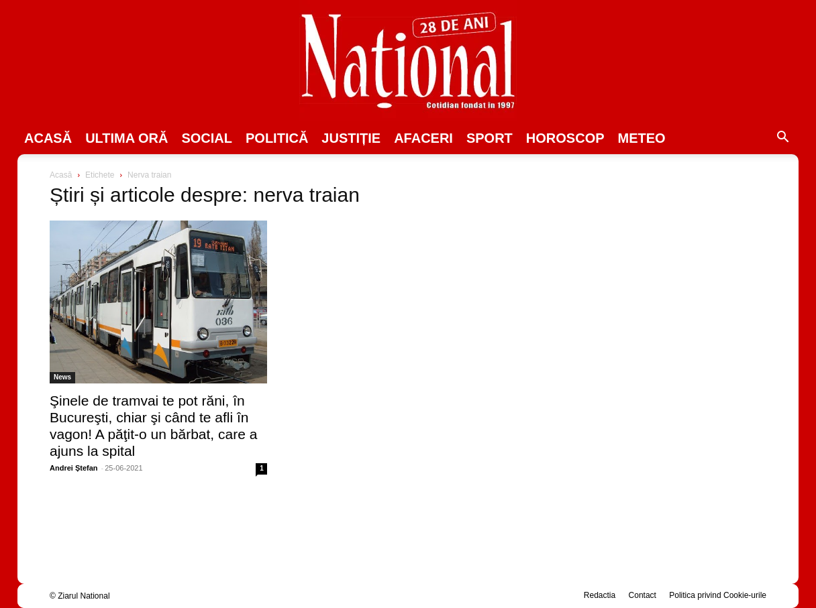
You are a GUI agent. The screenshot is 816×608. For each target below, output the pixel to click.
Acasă (48, 138)
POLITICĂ (277, 138)
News (62, 377)
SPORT (489, 138)
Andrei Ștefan (74, 468)
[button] (782, 138)
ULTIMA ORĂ (126, 138)
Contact (642, 595)
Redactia (599, 595)
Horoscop (565, 138)
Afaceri (423, 138)
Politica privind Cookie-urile (717, 595)
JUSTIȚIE (350, 138)
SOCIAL (206, 138)
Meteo (642, 138)
